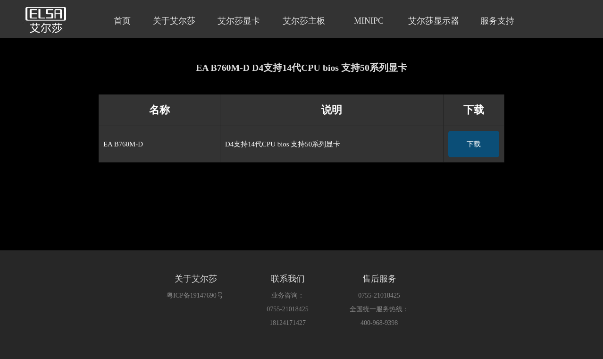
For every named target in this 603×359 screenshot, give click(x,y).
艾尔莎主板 (304, 21)
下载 (474, 144)
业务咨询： (287, 295)
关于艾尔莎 (174, 21)
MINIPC (369, 21)
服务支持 (497, 21)
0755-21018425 (288, 309)
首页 (122, 21)
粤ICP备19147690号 (195, 295)
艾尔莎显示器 (433, 21)
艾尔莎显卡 (239, 21)
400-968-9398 (379, 322)
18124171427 (287, 322)
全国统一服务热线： (379, 309)
